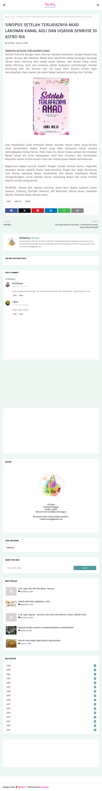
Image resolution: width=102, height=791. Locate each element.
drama (27, 201)
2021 (51, 687)
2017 (51, 704)
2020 (51, 691)
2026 (51, 665)
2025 (51, 670)
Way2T (23, 787)
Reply (15, 295)
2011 (51, 730)
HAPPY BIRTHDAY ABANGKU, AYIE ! (34, 601)
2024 (51, 674)
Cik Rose (11, 43)
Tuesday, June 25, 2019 (20, 305)
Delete (21, 295)
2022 (51, 683)
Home (7, 17)
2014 (51, 717)
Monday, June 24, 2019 (20, 286)
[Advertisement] (51, 385)
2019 (51, 696)
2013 (51, 721)
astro (13, 17)
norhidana (17, 283)
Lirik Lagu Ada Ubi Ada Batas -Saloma (36, 588)
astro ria (18, 201)
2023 (51, 678)
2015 (51, 713)
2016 (51, 708)
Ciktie (15, 302)
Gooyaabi (45, 787)
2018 (51, 700)
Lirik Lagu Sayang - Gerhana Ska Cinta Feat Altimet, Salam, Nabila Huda (52, 614)
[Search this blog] (40, 568)
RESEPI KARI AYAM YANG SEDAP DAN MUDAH (39, 640)
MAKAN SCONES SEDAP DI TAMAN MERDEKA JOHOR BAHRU (46, 627)
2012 (51, 726)
